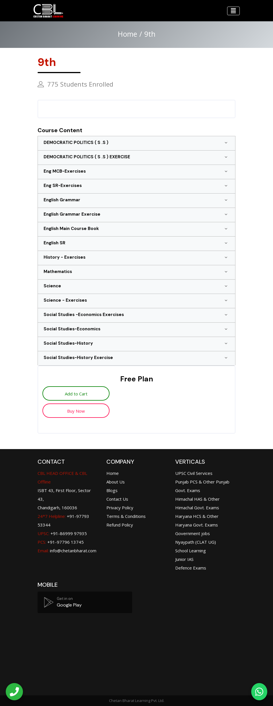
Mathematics (58, 271)
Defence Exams (190, 568)
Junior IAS (184, 559)
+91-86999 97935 (62, 533)
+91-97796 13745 (61, 542)
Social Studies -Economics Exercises (84, 314)
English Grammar (62, 200)
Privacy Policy (119, 507)
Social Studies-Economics (72, 329)
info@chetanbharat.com (73, 550)
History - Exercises (64, 257)
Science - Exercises (65, 300)
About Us (115, 482)
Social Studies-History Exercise (78, 357)
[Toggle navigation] (233, 11)
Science (52, 286)
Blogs (112, 490)
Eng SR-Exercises (63, 185)
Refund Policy (119, 525)
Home (127, 34)
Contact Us (117, 499)
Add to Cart (76, 394)
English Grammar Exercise (72, 214)
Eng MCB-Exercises (65, 171)
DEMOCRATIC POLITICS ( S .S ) (76, 142)
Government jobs (192, 533)
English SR (54, 243)
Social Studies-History (68, 343)
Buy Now (76, 411)
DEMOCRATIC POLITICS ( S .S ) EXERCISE (87, 157)
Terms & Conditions (126, 516)
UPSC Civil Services (193, 473)
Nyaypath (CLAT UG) (195, 542)
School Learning (190, 550)
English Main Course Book (71, 228)
